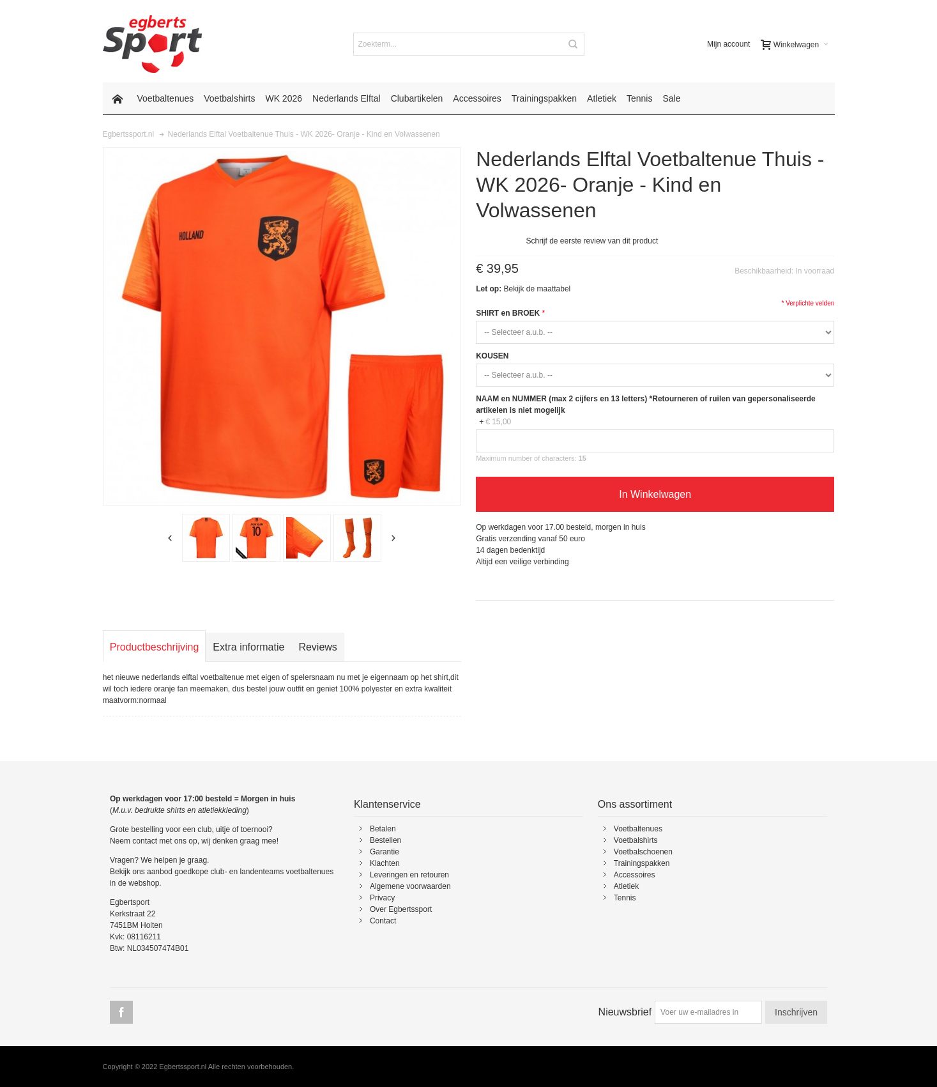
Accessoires (634, 874)
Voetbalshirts (636, 840)
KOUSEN (492, 355)
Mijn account (728, 44)
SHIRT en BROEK (508, 313)
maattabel (554, 288)
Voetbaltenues (638, 828)
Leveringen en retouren (409, 874)
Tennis (625, 897)
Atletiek (626, 886)
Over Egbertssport (401, 909)
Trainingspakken (642, 863)
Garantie (384, 851)
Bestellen (385, 840)
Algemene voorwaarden (410, 886)
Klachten (385, 863)
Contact (383, 920)
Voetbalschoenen (643, 851)
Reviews (317, 647)
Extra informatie (248, 647)
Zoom (282, 326)
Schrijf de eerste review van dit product (592, 240)
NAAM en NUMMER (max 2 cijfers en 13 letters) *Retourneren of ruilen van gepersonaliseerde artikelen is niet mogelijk (645, 404)
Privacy (382, 897)
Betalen (383, 828)
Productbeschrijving (154, 647)
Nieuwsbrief (625, 1011)
